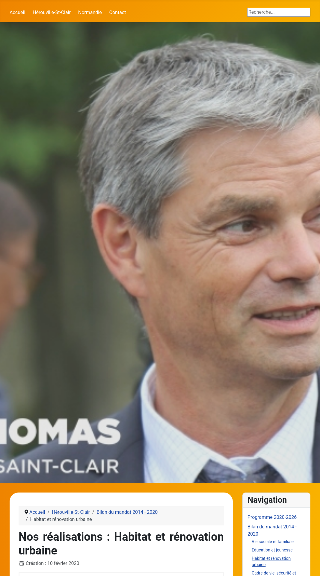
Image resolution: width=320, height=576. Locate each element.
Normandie (90, 12)
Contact (117, 12)
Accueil (17, 12)
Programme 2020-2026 (272, 517)
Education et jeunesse (272, 550)
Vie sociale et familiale (273, 541)
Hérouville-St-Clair (52, 12)
